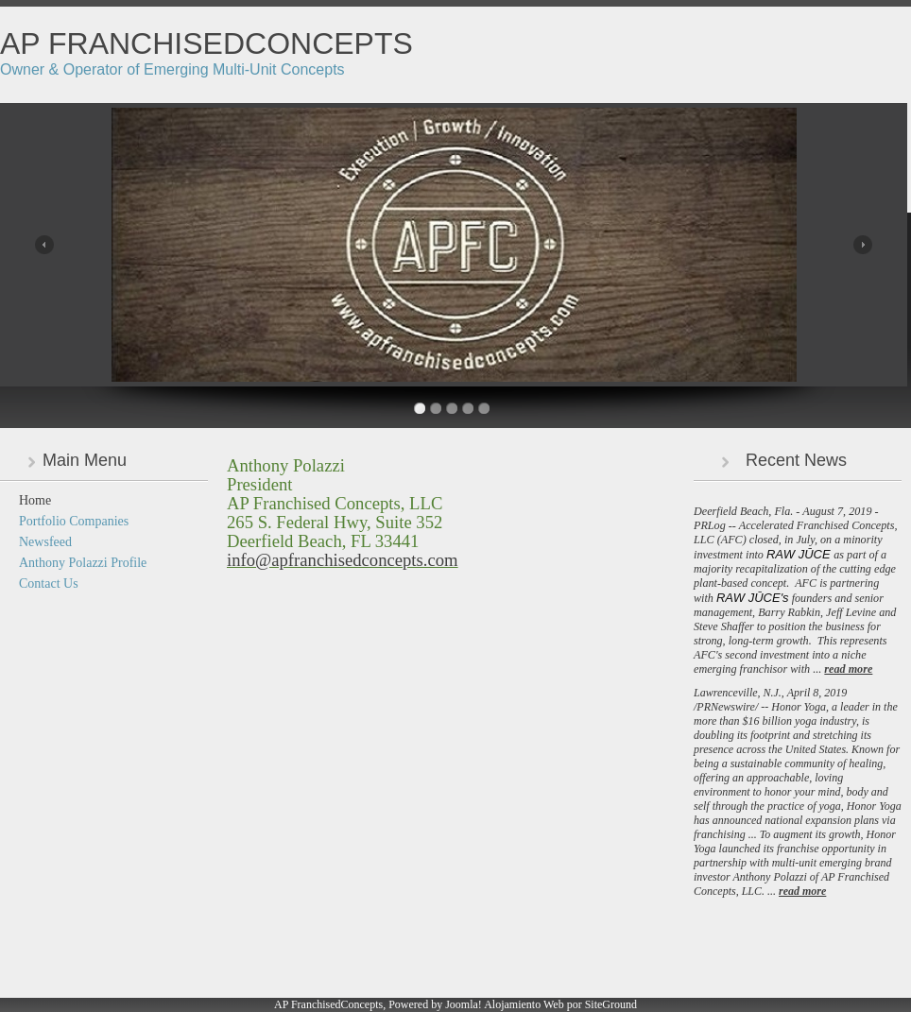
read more (848, 669)
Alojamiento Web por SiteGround (560, 1004)
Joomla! (463, 1004)
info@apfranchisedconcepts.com (342, 560)
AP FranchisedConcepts (206, 43)
